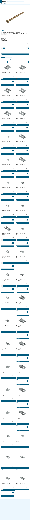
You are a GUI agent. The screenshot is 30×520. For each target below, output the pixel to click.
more (2, 218)
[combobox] (27, 48)
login (3, 45)
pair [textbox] (11, 81)
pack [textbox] (27, 48)
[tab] (3, 57)
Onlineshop (1, 3)
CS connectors (6, 3)
